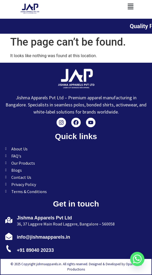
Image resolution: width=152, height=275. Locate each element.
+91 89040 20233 (35, 250)
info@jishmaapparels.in (43, 237)
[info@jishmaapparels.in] (8, 236)
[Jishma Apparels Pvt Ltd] (8, 220)
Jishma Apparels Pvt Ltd (44, 217)
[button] (130, 6)
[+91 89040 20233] (8, 249)
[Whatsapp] (137, 261)
